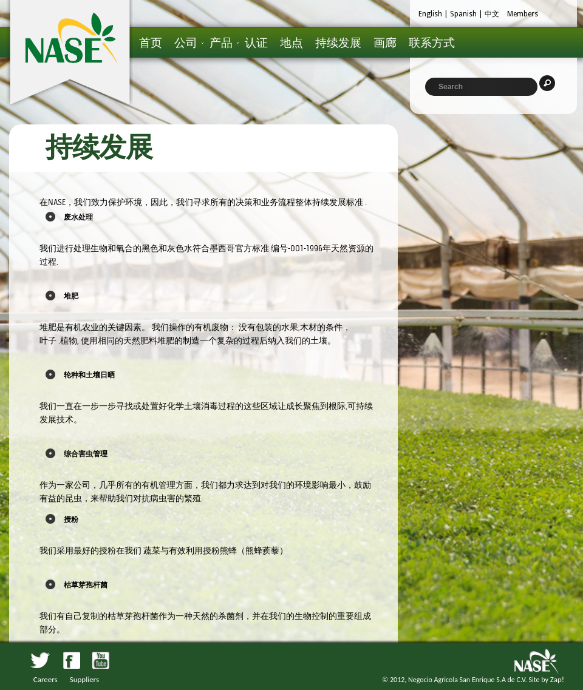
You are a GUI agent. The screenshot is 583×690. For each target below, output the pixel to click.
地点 (291, 43)
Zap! (557, 679)
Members (522, 14)
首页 (150, 43)
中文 (492, 14)
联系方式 (432, 43)
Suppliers (84, 679)
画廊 (385, 43)
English (430, 14)
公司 (185, 43)
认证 (256, 43)
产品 (221, 43)
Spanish (463, 14)
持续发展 (338, 43)
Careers (45, 679)
